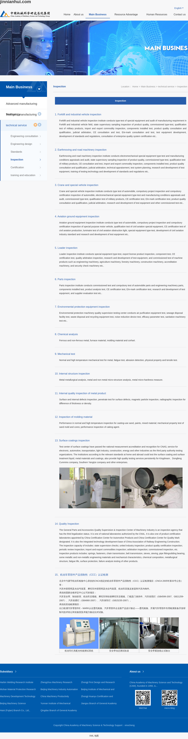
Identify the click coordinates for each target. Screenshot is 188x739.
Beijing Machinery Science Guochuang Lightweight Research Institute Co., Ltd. (16, 704)
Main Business (98, 14)
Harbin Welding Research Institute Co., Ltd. (16, 683)
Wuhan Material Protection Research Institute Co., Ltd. (18, 690)
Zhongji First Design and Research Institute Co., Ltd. (98, 683)
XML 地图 (94, 735)
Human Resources (156, 14)
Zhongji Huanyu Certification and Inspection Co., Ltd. (97, 697)
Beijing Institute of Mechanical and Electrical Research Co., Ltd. (97, 690)
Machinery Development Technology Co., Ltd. (17, 697)
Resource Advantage (126, 14)
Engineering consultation (26, 136)
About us (79, 14)
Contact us (179, 14)
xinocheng (130, 725)
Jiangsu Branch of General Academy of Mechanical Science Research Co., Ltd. (99, 704)
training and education (26, 175)
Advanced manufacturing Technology (24, 105)
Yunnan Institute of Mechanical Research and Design (55, 704)
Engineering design (26, 144)
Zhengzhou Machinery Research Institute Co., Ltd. (56, 683)
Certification (26, 167)
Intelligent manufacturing (24, 116)
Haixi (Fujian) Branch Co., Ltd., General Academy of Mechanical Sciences (16, 711)
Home (67, 14)
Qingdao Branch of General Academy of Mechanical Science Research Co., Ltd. (59, 711)
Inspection (26, 160)
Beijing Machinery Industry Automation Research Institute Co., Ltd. (59, 690)
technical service (21, 125)
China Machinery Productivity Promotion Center (55, 697)
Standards (26, 152)
